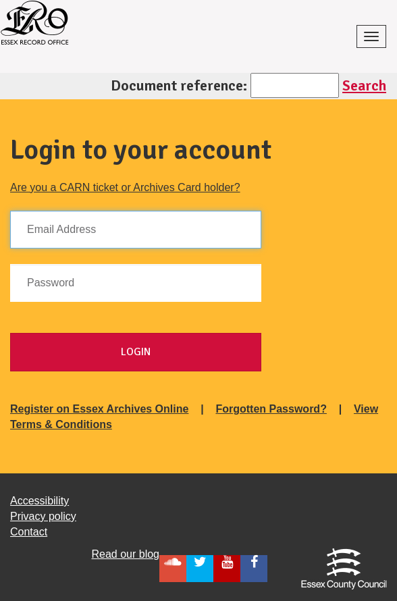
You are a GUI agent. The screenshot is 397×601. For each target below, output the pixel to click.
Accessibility (39, 500)
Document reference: (179, 85)
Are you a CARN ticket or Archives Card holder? (125, 187)
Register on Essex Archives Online (99, 409)
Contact (28, 532)
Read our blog (125, 554)
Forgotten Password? (270, 409)
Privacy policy (43, 516)
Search (364, 85)
